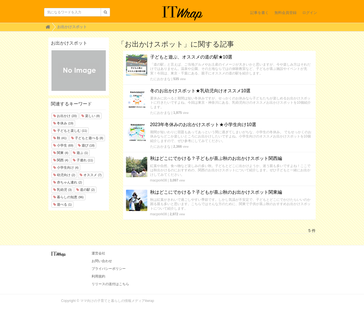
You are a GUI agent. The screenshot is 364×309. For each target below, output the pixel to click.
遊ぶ (80, 153)
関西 (60, 160)
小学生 (63, 145)
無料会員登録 (285, 13)
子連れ (83, 160)
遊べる (62, 204)
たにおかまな (160, 79)
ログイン (309, 13)
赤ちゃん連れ (67, 182)
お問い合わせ (102, 261)
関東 (60, 153)
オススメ (91, 175)
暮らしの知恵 (68, 197)
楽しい (90, 116)
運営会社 (98, 253)
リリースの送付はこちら (110, 284)
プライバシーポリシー (109, 269)
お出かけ (65, 116)
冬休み (63, 123)
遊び (86, 145)
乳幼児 (62, 190)
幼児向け (64, 175)
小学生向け (65, 168)
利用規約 (98, 276)
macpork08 (158, 180)
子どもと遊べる (87, 138)
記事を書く (259, 13)
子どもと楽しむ (70, 131)
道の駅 (85, 190)
